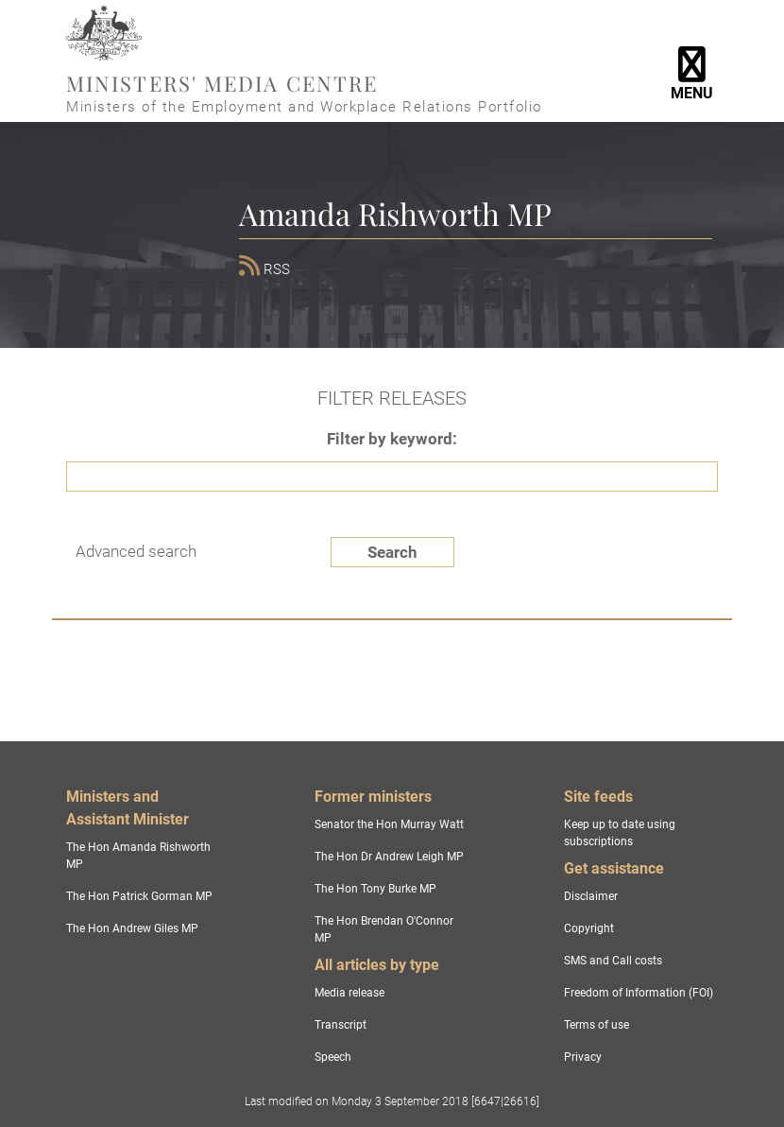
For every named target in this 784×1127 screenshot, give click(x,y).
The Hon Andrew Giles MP (132, 928)
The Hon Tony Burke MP (375, 888)
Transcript (340, 1025)
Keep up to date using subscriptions (619, 833)
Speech (333, 1057)
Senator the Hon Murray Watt (389, 824)
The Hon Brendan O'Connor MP (384, 929)
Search (392, 552)
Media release (349, 992)
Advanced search (136, 551)
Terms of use (596, 1025)
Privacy (583, 1057)
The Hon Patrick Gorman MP (139, 896)
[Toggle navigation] (691, 61)
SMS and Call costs (613, 960)
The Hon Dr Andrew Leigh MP (389, 856)
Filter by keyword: (392, 438)
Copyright (589, 928)
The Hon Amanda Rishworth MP (138, 856)
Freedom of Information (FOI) (638, 992)
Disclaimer (591, 896)
